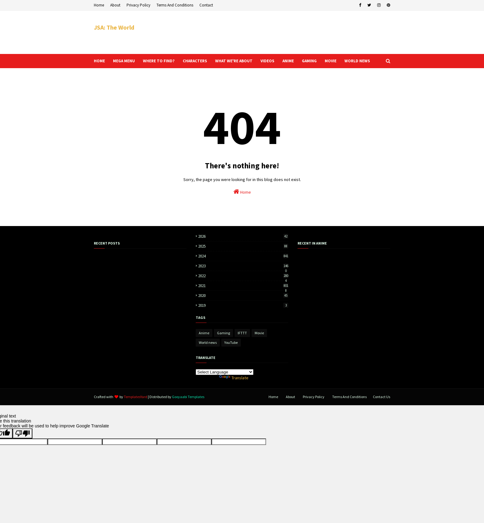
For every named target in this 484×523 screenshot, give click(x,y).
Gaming (223, 333)
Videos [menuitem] (267, 61)
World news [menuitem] (357, 61)
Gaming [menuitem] (309, 61)
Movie (259, 333)
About (115, 5)
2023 (243, 266)
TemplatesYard (135, 396)
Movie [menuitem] (330, 61)
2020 (243, 295)
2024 (243, 256)
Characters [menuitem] (195, 61)
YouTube (231, 342)
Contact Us (381, 396)
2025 (243, 246)
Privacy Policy (138, 5)
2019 (243, 305)
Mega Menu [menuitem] (124, 61)
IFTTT (242, 333)
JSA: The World (114, 27)
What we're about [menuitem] (233, 61)
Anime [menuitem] (288, 61)
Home (99, 5)
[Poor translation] (22, 433)
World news (208, 342)
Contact (206, 5)
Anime (204, 333)
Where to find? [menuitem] (159, 61)
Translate (233, 378)
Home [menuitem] (99, 61)
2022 (243, 275)
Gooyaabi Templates (188, 396)
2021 (243, 285)
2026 (243, 236)
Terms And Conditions (174, 5)
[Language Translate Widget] (224, 372)
